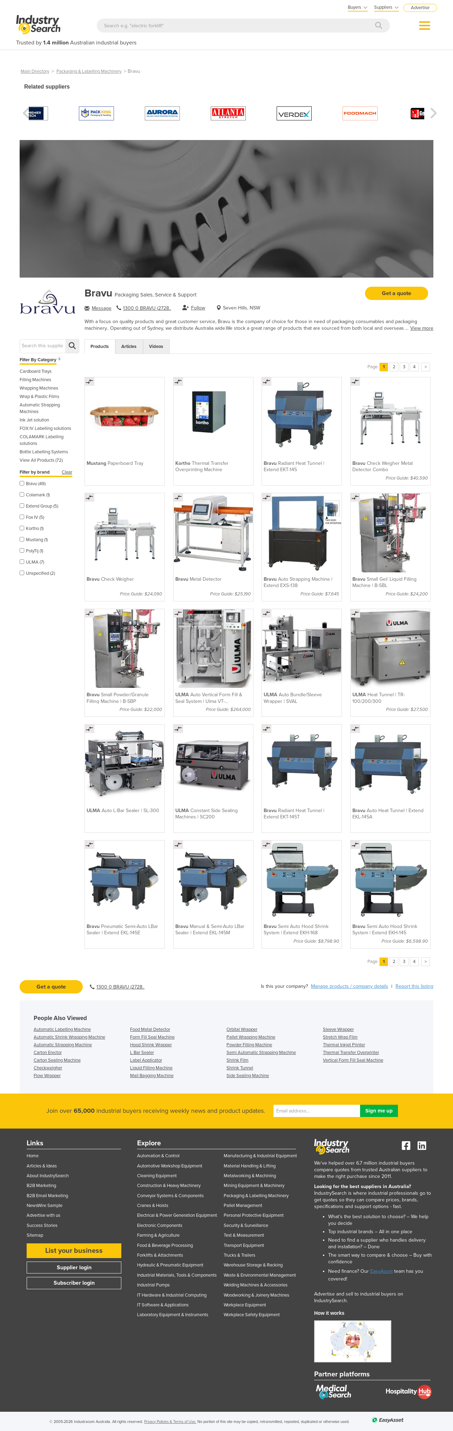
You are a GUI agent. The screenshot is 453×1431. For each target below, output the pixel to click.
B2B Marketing (41, 1185)
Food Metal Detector (150, 1029)
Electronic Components (159, 1225)
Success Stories (42, 1225)
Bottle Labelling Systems (44, 452)
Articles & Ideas (42, 1166)
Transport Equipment (244, 1245)
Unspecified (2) (37, 573)
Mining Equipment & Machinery (254, 1185)
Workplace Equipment (245, 1305)
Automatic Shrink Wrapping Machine (69, 1037)
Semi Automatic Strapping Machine (261, 1052)
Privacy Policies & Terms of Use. (170, 1421)
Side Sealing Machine (247, 1076)
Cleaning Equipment (157, 1176)
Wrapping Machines (39, 388)
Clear (67, 472)
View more (421, 328)
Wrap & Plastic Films (39, 396)
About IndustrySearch (48, 1176)
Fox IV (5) (32, 517)
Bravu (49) (33, 484)
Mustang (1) (34, 540)
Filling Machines (35, 380)
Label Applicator (146, 1060)
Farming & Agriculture (158, 1235)
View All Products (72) (41, 460)
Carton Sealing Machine (57, 1060)
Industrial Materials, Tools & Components (177, 1275)
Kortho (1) (31, 528)
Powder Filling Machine (249, 1045)
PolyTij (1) (31, 551)
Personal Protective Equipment (254, 1215)
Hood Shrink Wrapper (151, 1045)
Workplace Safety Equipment (252, 1315)
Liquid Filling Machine (151, 1068)
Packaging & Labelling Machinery (88, 71)
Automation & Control (158, 1156)
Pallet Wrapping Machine (250, 1037)
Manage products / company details (349, 986)
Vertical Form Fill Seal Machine (353, 1060)
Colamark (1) (35, 495)
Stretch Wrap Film (340, 1037)
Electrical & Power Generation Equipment (177, 1215)
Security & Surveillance (246, 1225)
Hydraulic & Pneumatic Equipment (170, 1265)
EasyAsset (381, 1271)
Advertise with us (43, 1215)
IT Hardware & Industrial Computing (172, 1295)
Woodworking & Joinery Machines (256, 1295)
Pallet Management (243, 1205)
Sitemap (35, 1235)
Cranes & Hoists (152, 1205)
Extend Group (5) (39, 506)
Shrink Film (237, 1060)
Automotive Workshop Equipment (169, 1166)
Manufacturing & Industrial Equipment (260, 1156)
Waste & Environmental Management (260, 1275)
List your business (74, 1251)
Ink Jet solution (34, 420)
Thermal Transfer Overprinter (351, 1052)
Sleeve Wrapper (338, 1029)
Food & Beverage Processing (165, 1245)
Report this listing (414, 986)
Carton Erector (48, 1052)
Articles (128, 346)
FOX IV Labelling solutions (45, 428)
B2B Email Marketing (47, 1196)
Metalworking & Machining (250, 1176)
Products (99, 346)
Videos (156, 346)
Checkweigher (48, 1068)
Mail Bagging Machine (152, 1076)
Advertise (420, 8)
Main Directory (35, 71)
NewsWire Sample (44, 1205)
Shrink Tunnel (239, 1068)
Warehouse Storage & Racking (253, 1265)
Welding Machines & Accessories (256, 1285)
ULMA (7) (32, 562)
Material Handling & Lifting (250, 1166)
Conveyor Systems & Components (170, 1196)
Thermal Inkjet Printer (344, 1045)
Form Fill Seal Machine (152, 1037)
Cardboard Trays (36, 371)
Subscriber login (74, 1282)
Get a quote (396, 293)
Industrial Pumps (153, 1285)
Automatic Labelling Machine (62, 1029)
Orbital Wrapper (241, 1029)
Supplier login (74, 1267)
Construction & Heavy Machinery (169, 1185)
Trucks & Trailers (239, 1255)
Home (33, 1156)
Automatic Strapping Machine (63, 1045)
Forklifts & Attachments (160, 1255)
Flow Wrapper (47, 1076)
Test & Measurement (244, 1235)
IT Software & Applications (163, 1305)
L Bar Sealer (142, 1052)
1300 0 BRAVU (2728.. (147, 308)
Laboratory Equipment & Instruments (172, 1315)
